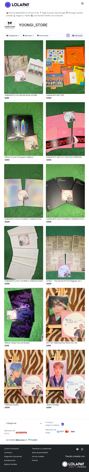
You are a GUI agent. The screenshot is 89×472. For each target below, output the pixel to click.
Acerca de (77, 36)
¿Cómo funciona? (11, 448)
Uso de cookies (38, 456)
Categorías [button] (12, 36)
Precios (35, 460)
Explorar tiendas (10, 464)
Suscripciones (9, 460)
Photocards (43, 36)
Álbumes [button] (27, 36)
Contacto (8, 452)
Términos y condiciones (41, 448)
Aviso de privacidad (40, 452)
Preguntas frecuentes (13, 456)
